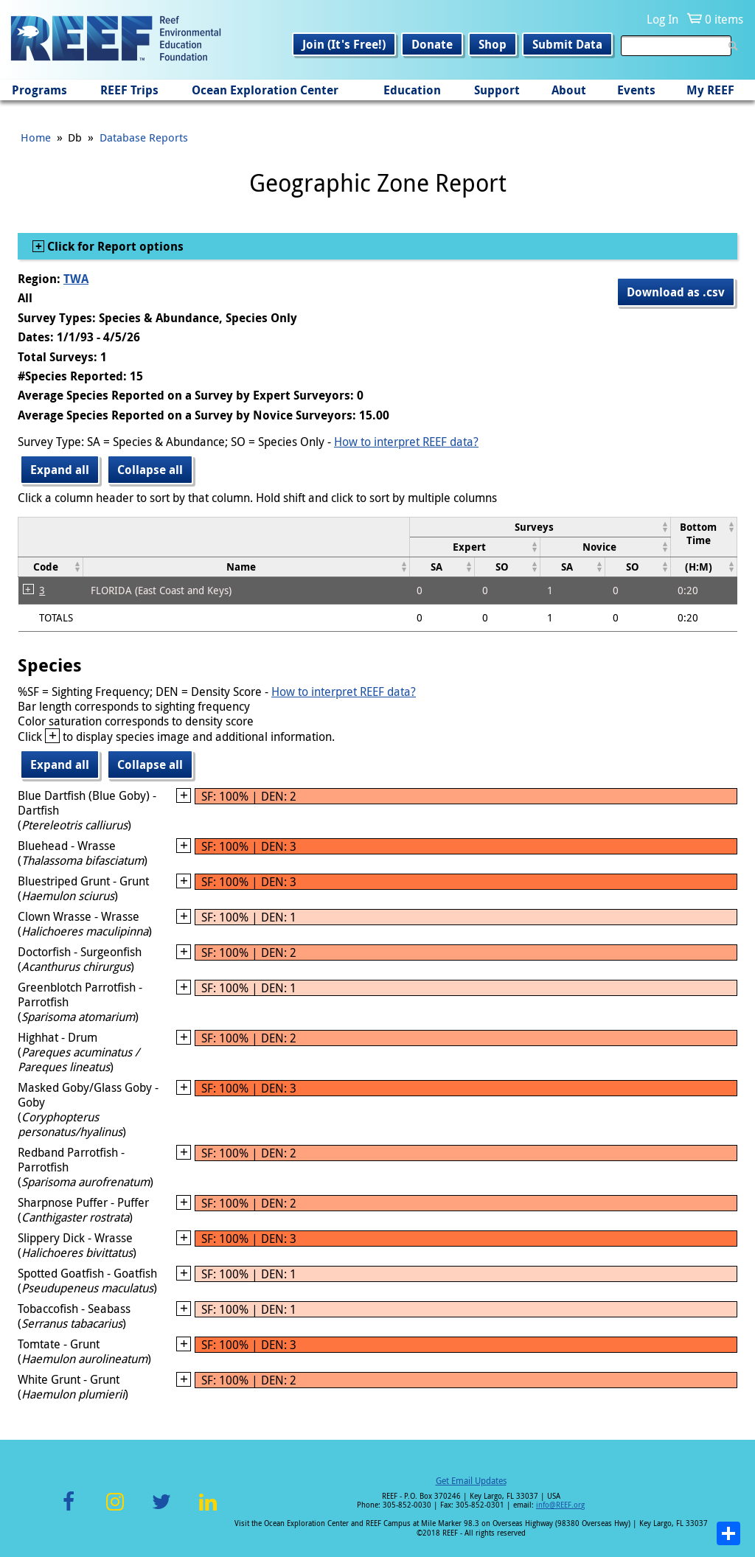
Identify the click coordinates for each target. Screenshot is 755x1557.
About (569, 90)
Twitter (161, 1510)
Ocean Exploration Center (265, 90)
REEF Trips (129, 90)
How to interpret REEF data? (406, 441)
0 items (724, 19)
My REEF (710, 90)
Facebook (68, 1510)
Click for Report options (114, 246)
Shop (493, 44)
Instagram (115, 1510)
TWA (75, 279)
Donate (432, 44)
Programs (39, 90)
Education (412, 90)
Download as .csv (676, 292)
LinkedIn (207, 1510)
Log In (662, 19)
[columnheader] (539, 527)
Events (636, 90)
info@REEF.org (560, 1505)
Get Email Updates (471, 1480)
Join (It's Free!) (344, 44)
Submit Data (567, 44)
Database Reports (144, 137)
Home (36, 137)
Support (497, 90)
